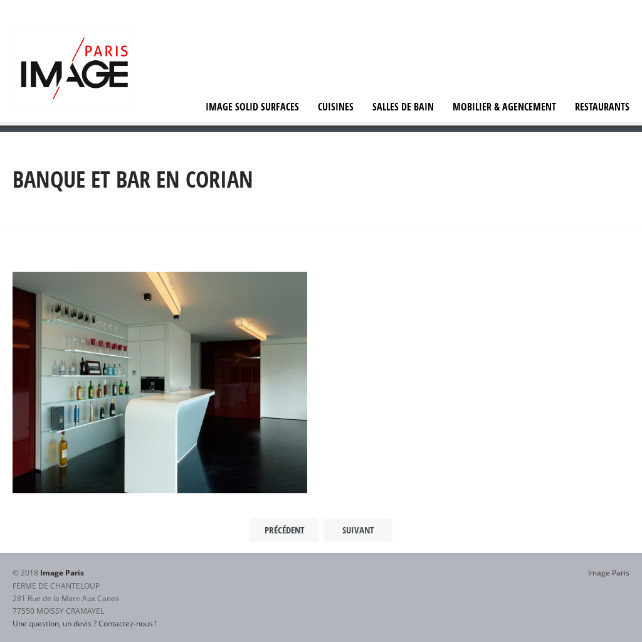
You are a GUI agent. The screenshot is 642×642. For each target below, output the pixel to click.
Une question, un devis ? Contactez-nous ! (85, 623)
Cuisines (336, 107)
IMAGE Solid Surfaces (252, 107)
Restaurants (602, 107)
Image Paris (608, 572)
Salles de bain (403, 107)
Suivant (358, 530)
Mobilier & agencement (504, 107)
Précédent (284, 530)
